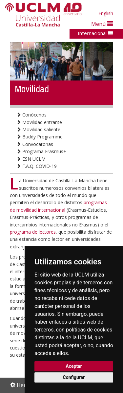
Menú (102, 23)
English (105, 13)
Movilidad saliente (38, 129)
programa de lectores (33, 232)
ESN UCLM (31, 159)
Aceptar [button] (74, 366)
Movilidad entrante (39, 122)
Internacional (95, 33)
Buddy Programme (39, 137)
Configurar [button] (74, 377)
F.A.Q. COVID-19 (36, 166)
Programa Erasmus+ (41, 151)
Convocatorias (34, 144)
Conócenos (31, 115)
